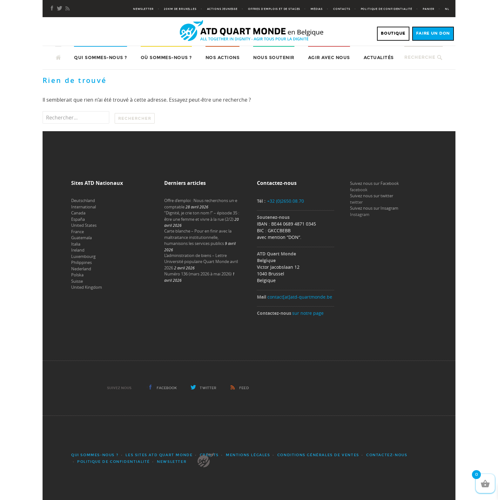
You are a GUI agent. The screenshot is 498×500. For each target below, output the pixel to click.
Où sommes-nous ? (166, 57)
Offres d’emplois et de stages (274, 8)
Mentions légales (248, 455)
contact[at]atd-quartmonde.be (299, 297)
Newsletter (143, 8)
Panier (428, 8)
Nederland (81, 269)
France (77, 231)
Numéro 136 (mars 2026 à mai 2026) (198, 274)
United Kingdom (86, 287)
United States (84, 225)
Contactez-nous (386, 455)
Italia (75, 244)
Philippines (81, 262)
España (78, 219)
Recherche (419, 57)
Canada (78, 213)
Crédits (209, 455)
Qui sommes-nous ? (100, 57)
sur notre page (308, 313)
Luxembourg (83, 256)
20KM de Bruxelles (180, 8)
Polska (77, 275)
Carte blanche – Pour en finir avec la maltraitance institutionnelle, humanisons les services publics (198, 237)
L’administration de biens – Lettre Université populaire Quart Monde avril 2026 (201, 262)
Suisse (77, 281)
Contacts (341, 8)
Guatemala (81, 237)
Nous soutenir (273, 57)
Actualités (379, 57)
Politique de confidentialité (387, 8)
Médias (317, 8)
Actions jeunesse (222, 8)
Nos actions (222, 57)
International (83, 207)
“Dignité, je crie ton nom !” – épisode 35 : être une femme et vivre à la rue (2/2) (201, 216)
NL (447, 8)
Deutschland (83, 200)
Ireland (77, 250)
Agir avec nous (329, 57)
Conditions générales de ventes (318, 455)
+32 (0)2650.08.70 (285, 201)
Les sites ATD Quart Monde (158, 455)
